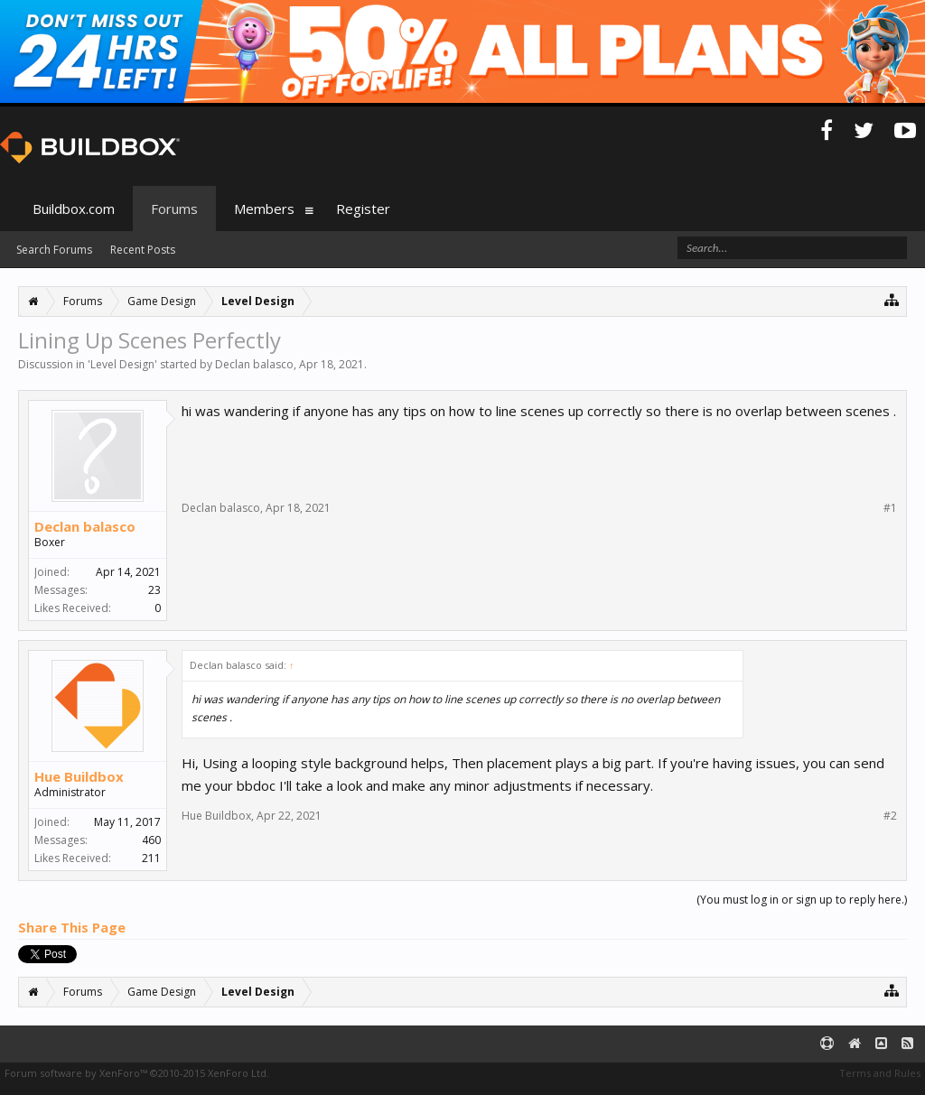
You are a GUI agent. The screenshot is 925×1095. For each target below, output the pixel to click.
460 (151, 840)
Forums (174, 209)
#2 (890, 816)
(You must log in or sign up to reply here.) (801, 899)
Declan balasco (254, 364)
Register (363, 209)
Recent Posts (142, 249)
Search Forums (54, 249)
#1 (890, 508)
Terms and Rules (879, 1073)
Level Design (122, 364)
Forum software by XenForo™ (137, 1073)
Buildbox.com (74, 209)
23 (154, 590)
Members (264, 209)
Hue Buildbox (79, 776)
